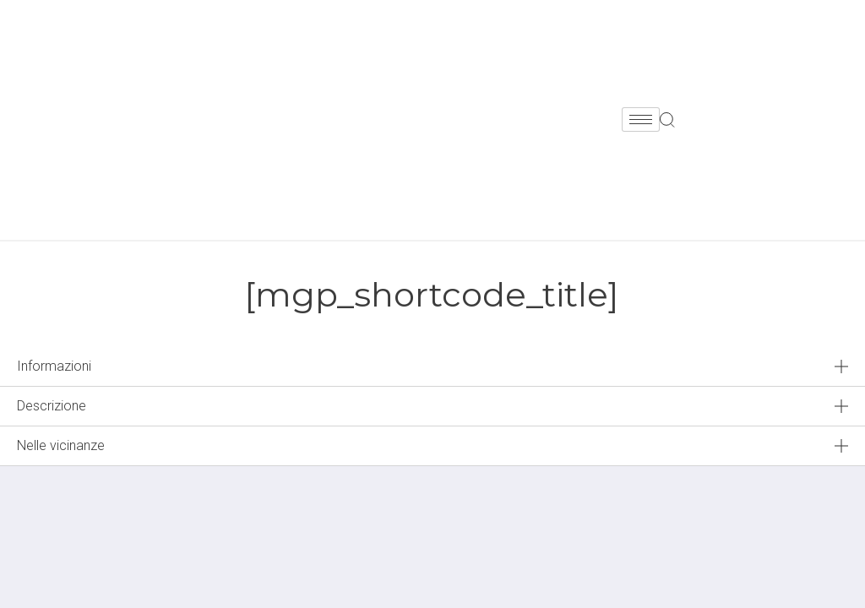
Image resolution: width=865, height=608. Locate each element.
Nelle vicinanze (61, 445)
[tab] (432, 366)
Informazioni (54, 366)
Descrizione (51, 406)
